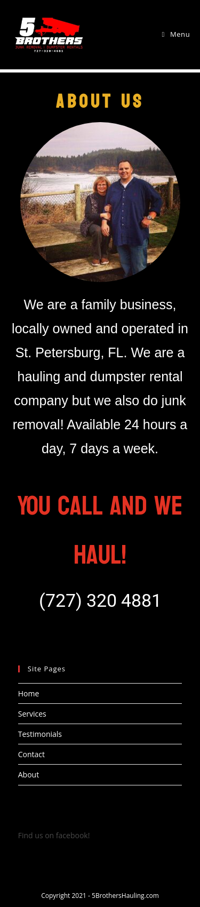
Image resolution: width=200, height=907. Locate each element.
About (28, 774)
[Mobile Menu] (176, 34)
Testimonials (40, 734)
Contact (31, 754)
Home (28, 693)
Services (32, 714)
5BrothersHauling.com (125, 895)
